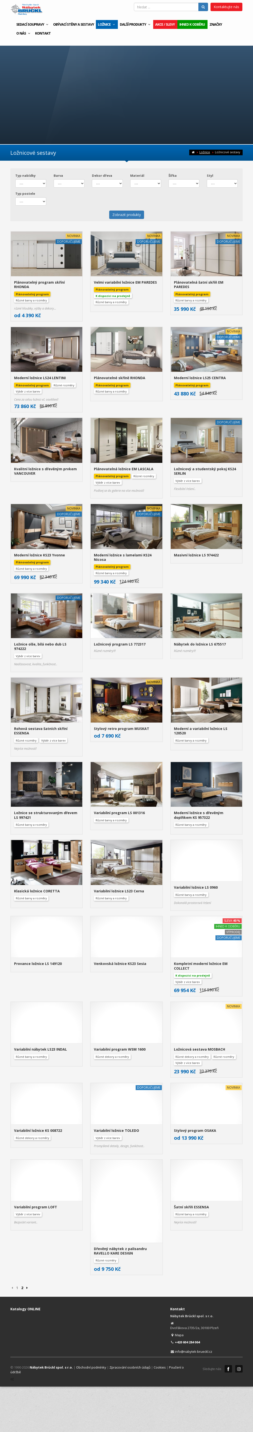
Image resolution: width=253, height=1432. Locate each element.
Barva (58, 175)
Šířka (173, 175)
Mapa (177, 1217)
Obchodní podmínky (91, 1249)
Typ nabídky (25, 175)
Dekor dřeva (102, 175)
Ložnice (204, 152)
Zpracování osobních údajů (129, 1249)
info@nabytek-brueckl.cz (193, 1234)
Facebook (228, 1251)
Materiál (137, 175)
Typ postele (25, 193)
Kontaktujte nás (226, 6)
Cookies (160, 1249)
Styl (210, 175)
